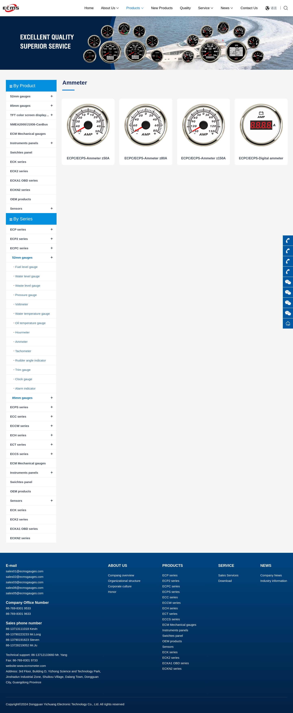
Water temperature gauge (32, 313)
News (227, 8)
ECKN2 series (20, 190)
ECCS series (19, 454)
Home (89, 8)
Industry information (273, 580)
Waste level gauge (27, 285)
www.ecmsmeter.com (31, 665)
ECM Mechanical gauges (28, 133)
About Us (110, 8)
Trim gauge (23, 369)
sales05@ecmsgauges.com (24, 593)
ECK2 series (19, 171)
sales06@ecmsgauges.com (24, 587)
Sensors (16, 208)
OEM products (20, 199)
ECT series (18, 444)
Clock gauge (23, 379)
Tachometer (23, 351)
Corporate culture (120, 586)
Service (205, 8)
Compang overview (121, 575)
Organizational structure (124, 580)
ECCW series (19, 426)
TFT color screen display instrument (33, 115)
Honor (112, 591)
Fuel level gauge (26, 267)
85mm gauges (20, 105)
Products (135, 8)
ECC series (18, 416)
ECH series (18, 435)
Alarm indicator (25, 388)
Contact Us (249, 8)
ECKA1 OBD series (24, 180)
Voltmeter (21, 304)
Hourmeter (22, 332)
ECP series (18, 229)
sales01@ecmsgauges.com (24, 571)
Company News (271, 575)
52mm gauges (20, 96)
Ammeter (21, 341)
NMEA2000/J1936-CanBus (29, 124)
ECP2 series (19, 239)
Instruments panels (24, 143)
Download (225, 580)
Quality (185, 8)
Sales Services (228, 575)
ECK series (18, 161)
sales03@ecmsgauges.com (24, 582)
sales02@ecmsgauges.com (24, 576)
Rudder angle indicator (30, 360)
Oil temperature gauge (30, 323)
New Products (162, 8)
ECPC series (19, 248)
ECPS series (19, 407)
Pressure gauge (26, 295)
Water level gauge (27, 276)
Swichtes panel (21, 152)
